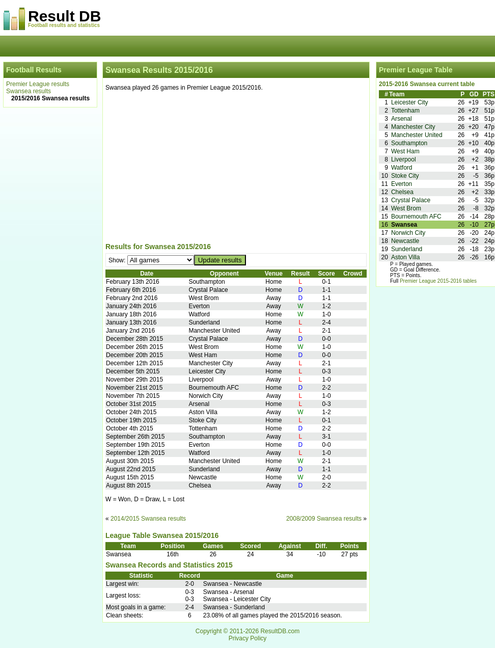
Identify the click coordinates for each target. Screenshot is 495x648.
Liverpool (403, 159)
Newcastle (405, 241)
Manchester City (413, 126)
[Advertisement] (236, 168)
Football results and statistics (64, 25)
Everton (401, 183)
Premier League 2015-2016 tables (438, 281)
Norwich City (408, 232)
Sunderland (406, 249)
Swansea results (28, 91)
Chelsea (402, 192)
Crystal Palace (410, 200)
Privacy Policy (248, 638)
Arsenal (401, 118)
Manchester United (417, 135)
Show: (117, 260)
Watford (402, 167)
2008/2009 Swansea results (324, 518)
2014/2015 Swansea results (148, 518)
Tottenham (405, 110)
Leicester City (409, 102)
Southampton (409, 143)
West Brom (406, 208)
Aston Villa (405, 257)
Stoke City (405, 175)
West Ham (405, 151)
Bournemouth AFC (416, 216)
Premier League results (37, 84)
